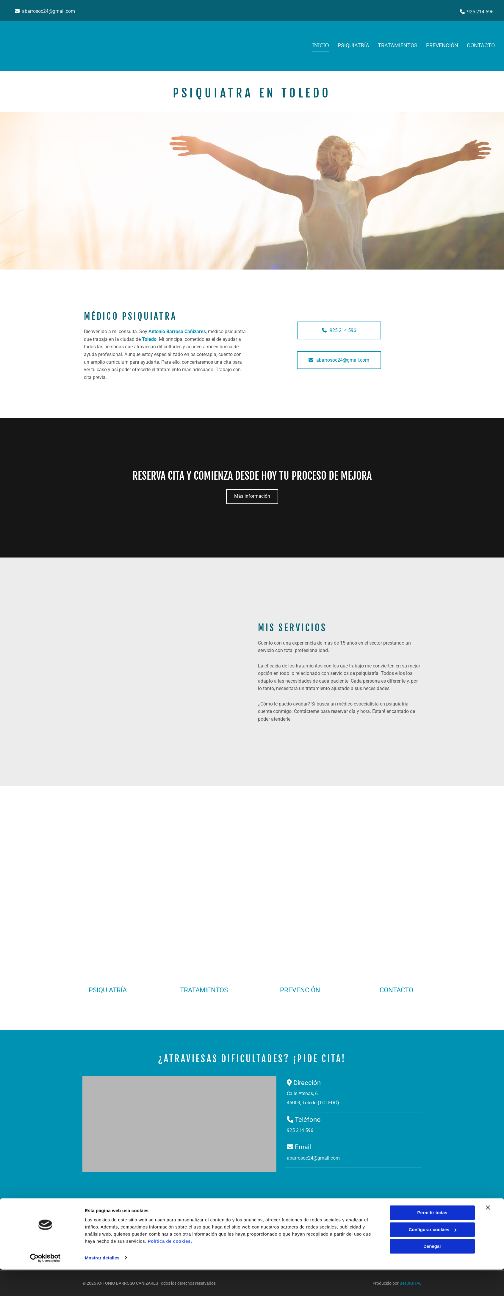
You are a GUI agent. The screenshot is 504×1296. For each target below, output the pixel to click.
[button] (339, 330)
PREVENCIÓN (442, 45)
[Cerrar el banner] (488, 1234)
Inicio (320, 45)
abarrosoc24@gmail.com (48, 11)
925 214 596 (480, 12)
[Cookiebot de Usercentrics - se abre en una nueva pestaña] (45, 1284)
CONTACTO (396, 990)
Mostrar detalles (102, 1284)
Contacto (481, 45)
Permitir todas (432, 1239)
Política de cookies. (170, 1267)
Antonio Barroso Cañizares (177, 331)
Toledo (149, 339)
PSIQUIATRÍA (353, 45)
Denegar (432, 1272)
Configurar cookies (432, 1256)
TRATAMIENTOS (397, 45)
